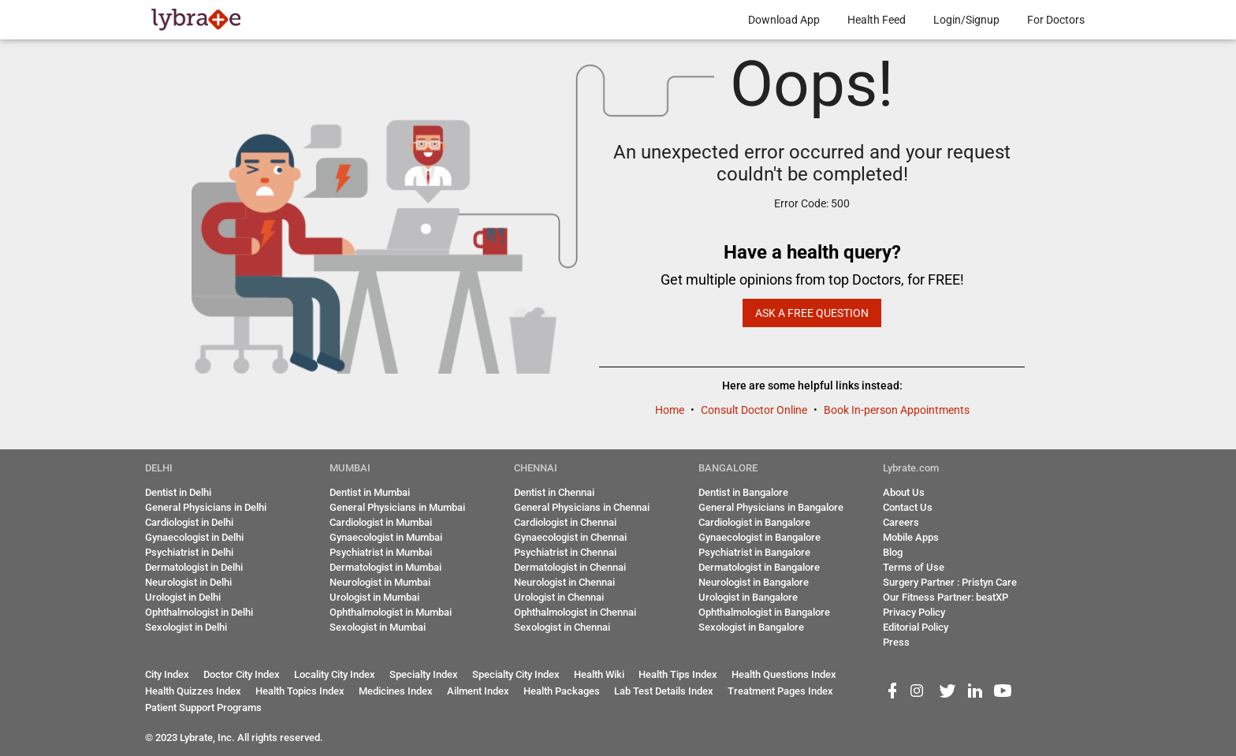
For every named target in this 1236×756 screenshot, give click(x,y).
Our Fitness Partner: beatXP (945, 597)
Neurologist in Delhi (188, 582)
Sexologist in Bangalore (751, 627)
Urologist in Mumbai (374, 597)
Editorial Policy (915, 627)
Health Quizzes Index (193, 691)
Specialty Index (423, 674)
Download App (784, 19)
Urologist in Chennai (559, 597)
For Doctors (1056, 19)
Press (896, 642)
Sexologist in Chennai (562, 627)
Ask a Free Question (812, 313)
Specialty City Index (516, 674)
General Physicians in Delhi (205, 507)
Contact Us (908, 507)
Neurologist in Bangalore (753, 582)
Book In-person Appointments (897, 410)
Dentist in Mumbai (369, 492)
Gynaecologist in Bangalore (759, 537)
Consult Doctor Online (755, 410)
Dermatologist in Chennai (570, 567)
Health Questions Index (784, 674)
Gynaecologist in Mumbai (385, 537)
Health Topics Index (299, 691)
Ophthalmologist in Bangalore (764, 612)
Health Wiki (599, 674)
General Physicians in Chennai (582, 507)
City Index (167, 674)
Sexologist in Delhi (186, 627)
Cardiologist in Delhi (189, 522)
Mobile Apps (911, 537)
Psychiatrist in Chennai (565, 552)
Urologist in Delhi (183, 597)
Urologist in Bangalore (748, 597)
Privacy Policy (914, 612)
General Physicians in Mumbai (397, 507)
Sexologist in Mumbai (377, 627)
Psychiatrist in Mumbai (380, 552)
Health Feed (876, 19)
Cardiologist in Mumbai (380, 522)
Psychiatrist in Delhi (189, 552)
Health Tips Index (677, 674)
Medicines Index (396, 691)
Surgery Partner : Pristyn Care (950, 582)
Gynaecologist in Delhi (194, 537)
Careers (901, 522)
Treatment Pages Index (780, 691)
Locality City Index (334, 674)
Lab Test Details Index (663, 691)
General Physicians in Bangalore (770, 507)
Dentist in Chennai (554, 492)
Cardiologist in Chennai (565, 522)
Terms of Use (913, 567)
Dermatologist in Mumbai (385, 567)
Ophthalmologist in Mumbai (390, 612)
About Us (904, 492)
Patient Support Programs (203, 707)
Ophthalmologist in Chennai (575, 612)
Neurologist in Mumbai (379, 582)
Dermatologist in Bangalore (759, 567)
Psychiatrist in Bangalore (754, 552)
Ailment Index (478, 691)
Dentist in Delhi (178, 492)
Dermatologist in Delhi (194, 567)
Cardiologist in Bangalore (754, 522)
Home (671, 410)
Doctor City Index (241, 674)
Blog (893, 552)
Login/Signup (966, 19)
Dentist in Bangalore (743, 492)
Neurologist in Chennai (564, 582)
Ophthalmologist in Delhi (199, 612)
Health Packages (561, 691)
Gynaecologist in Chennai (570, 537)
